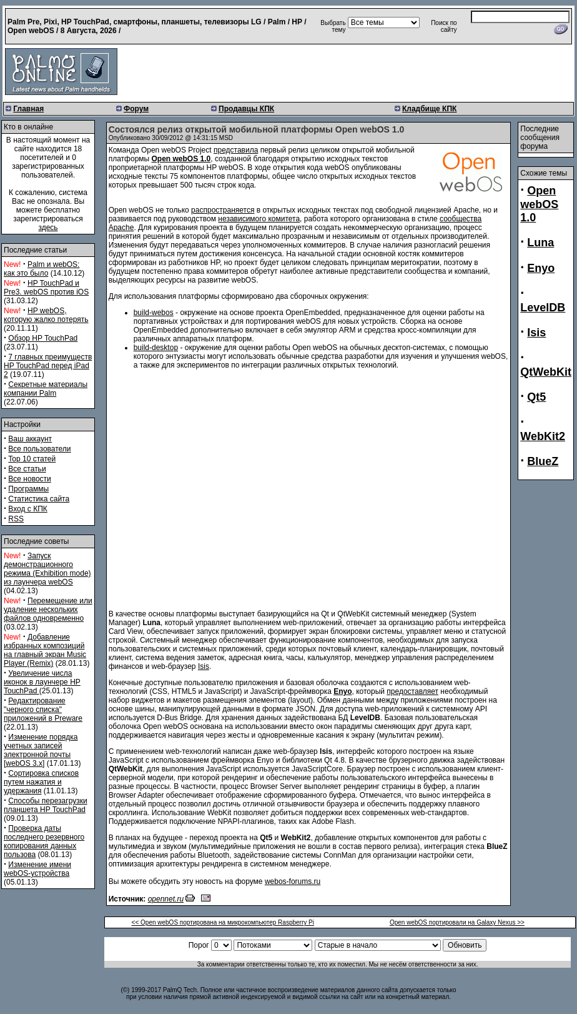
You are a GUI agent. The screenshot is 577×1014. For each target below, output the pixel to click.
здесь (47, 227)
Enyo (541, 268)
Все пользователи (39, 448)
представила (236, 150)
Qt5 (536, 397)
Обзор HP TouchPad (42, 338)
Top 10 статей (32, 458)
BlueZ (542, 461)
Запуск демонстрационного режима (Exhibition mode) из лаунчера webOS (47, 568)
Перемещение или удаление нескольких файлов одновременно (48, 609)
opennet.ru (166, 899)
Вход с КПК (27, 508)
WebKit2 (542, 436)
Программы (28, 488)
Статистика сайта (38, 498)
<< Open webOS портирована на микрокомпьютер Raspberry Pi (223, 922)
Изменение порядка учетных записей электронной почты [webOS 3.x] (40, 750)
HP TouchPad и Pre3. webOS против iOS (46, 287)
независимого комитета (259, 218)
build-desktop (156, 347)
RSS (16, 519)
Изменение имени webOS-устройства (37, 869)
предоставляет (412, 691)
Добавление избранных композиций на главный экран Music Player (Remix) (45, 650)
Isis (203, 666)
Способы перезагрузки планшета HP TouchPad (45, 805)
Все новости (29, 478)
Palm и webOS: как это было (41, 269)
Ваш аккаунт (30, 438)
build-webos (154, 312)
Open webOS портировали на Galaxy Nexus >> (457, 922)
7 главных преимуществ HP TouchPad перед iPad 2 (48, 366)
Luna (540, 242)
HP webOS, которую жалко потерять (46, 315)
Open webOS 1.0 (539, 204)
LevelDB (542, 307)
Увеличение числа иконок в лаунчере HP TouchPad (42, 682)
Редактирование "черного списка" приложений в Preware (43, 709)
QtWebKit (545, 372)
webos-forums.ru (292, 881)
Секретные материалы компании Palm (45, 389)
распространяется (222, 210)
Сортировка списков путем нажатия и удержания (41, 782)
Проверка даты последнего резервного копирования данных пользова (44, 841)
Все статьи (27, 468)
